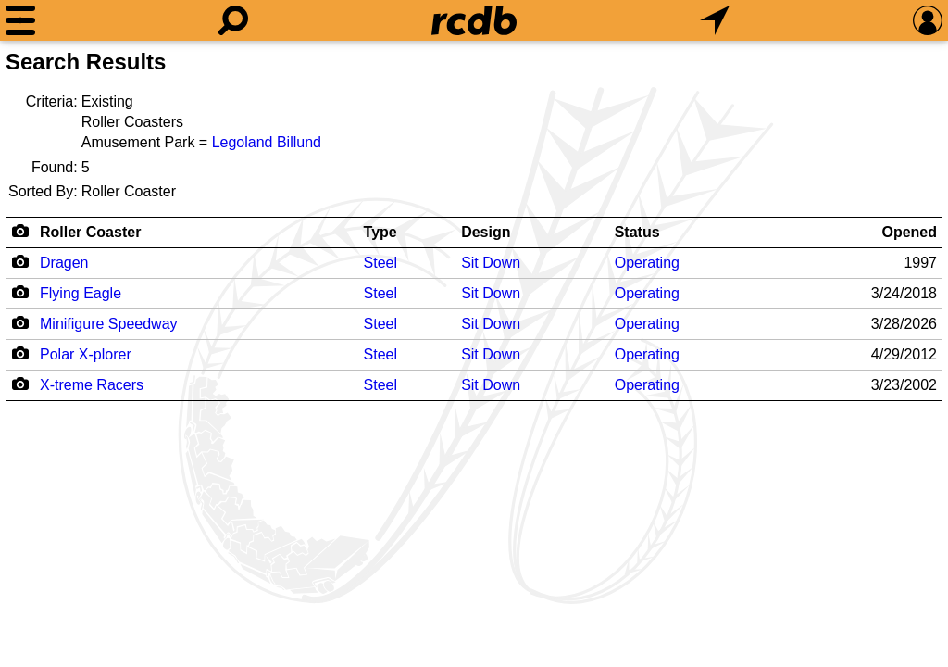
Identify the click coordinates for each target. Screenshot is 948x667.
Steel (380, 263)
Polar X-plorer (85, 354)
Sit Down (490, 263)
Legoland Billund (266, 142)
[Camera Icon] (20, 261)
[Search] (233, 20)
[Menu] (20, 20)
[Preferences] (927, 20)
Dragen (64, 263)
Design (485, 232)
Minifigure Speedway (109, 324)
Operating (647, 263)
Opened (909, 232)
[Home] (474, 20)
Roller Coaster (90, 232)
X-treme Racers (91, 385)
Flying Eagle (80, 293)
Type (380, 232)
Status (637, 232)
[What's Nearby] (715, 20)
